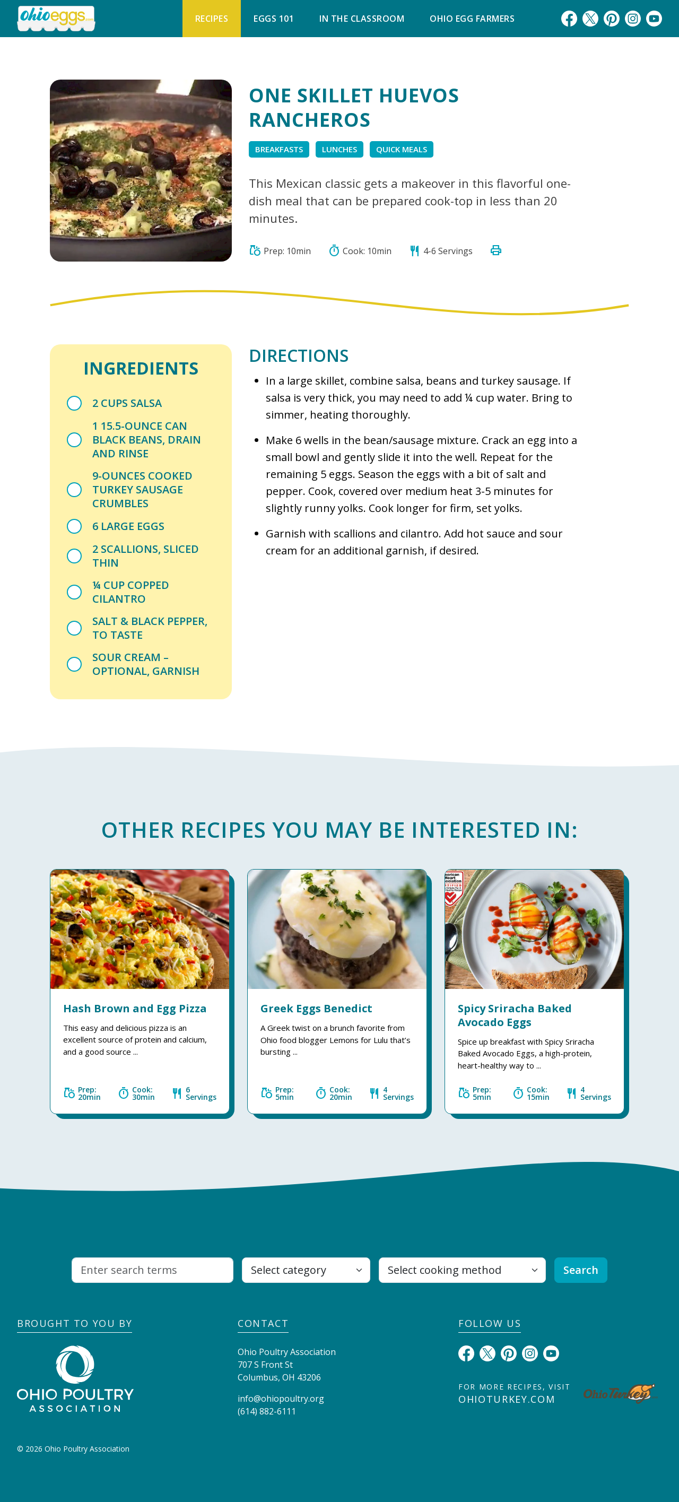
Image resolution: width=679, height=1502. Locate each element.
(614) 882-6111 (267, 1411)
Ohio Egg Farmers (472, 18)
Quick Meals (401, 149)
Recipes (212, 18)
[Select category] (306, 1270)
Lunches (339, 149)
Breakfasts (279, 149)
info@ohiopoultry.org (281, 1398)
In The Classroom (361, 18)
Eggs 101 (274, 18)
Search (580, 1270)
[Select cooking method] (462, 1270)
